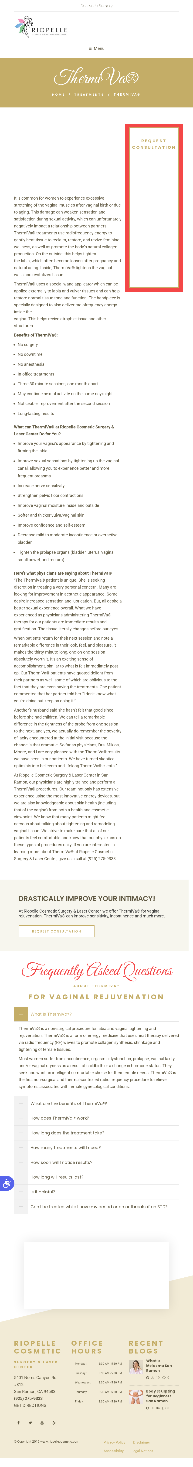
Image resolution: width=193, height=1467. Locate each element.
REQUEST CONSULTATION (49, 931)
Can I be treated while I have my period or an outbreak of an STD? (101, 1215)
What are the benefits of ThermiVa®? (71, 1105)
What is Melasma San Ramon (161, 1372)
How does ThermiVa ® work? (62, 1120)
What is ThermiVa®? (53, 1014)
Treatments (90, 94)
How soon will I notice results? (64, 1168)
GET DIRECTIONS (30, 1414)
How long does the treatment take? (69, 1136)
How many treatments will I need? (68, 1152)
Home (57, 94)
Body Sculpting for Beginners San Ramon (162, 1400)
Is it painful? (45, 1199)
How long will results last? (59, 1183)
